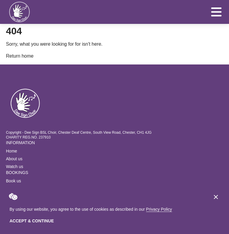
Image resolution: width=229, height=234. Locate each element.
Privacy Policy (159, 209)
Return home (20, 56)
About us (14, 158)
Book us (13, 180)
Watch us (14, 166)
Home (11, 151)
